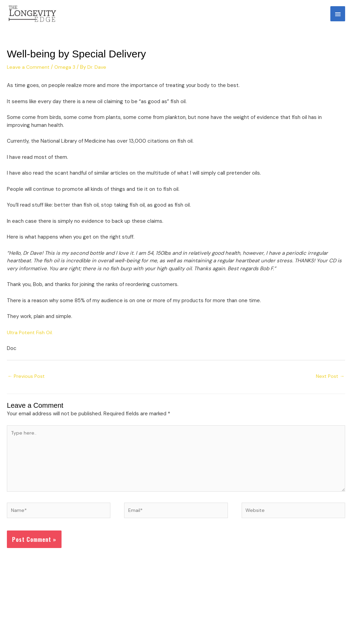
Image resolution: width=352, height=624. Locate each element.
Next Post (329, 383)
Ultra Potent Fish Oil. (31, 338)
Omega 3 (67, 73)
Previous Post (27, 383)
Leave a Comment (29, 73)
